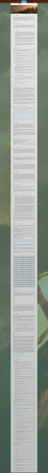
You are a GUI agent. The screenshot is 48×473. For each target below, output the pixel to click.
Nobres (24, 1)
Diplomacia (35, 1)
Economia (19, 1)
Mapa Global (13, 1)
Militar (29, 1)
